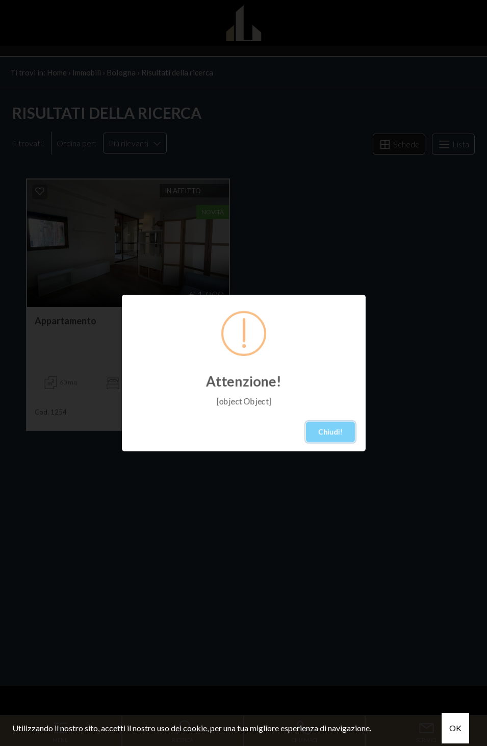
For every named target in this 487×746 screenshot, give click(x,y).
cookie (195, 728)
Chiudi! (330, 431)
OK (455, 728)
